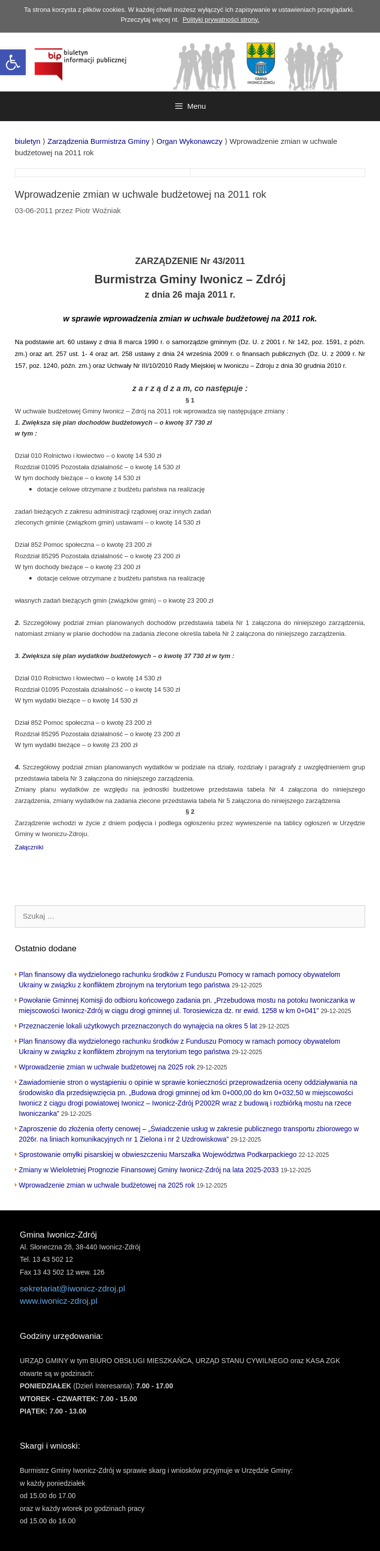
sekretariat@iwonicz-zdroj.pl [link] (72, 1288)
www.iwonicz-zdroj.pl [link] (58, 1301)
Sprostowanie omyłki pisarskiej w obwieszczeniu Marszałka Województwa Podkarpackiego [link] (158, 1154)
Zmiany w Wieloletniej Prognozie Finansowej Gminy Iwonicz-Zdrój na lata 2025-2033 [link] (149, 1170)
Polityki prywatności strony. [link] (221, 19)
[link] (13, 62)
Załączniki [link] (29, 847)
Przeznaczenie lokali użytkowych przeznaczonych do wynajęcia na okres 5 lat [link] (138, 1026)
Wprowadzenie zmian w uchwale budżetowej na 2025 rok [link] (107, 1067)
